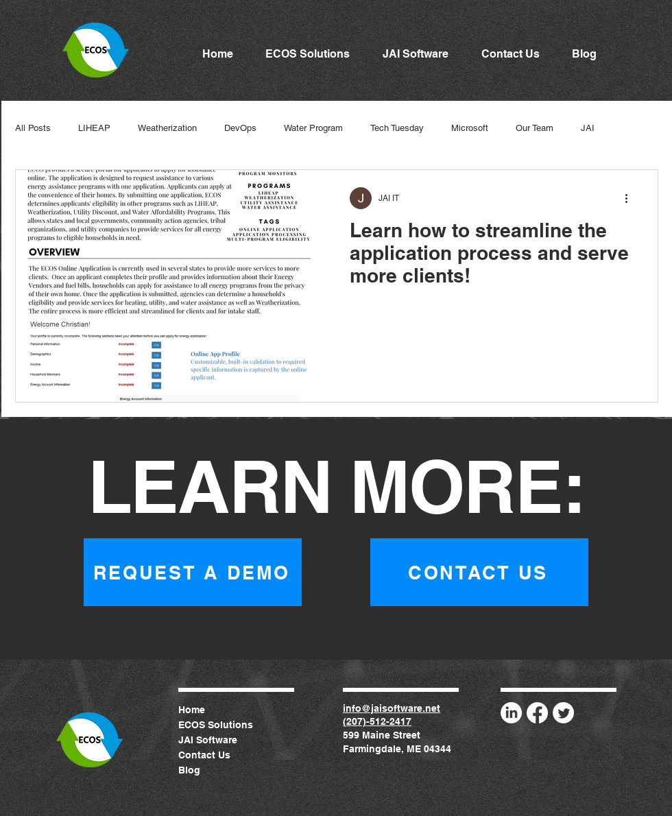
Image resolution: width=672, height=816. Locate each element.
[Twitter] (563, 712)
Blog (189, 770)
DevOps (240, 128)
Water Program (313, 128)
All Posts (33, 128)
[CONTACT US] (479, 572)
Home (191, 709)
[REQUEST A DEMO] (193, 572)
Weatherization (167, 128)
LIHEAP (94, 128)
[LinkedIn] (511, 712)
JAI (588, 128)
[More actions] (631, 198)
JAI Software (207, 739)
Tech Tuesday (397, 128)
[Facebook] (537, 712)
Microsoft (469, 128)
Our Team (534, 128)
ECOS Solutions (215, 724)
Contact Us (204, 754)
